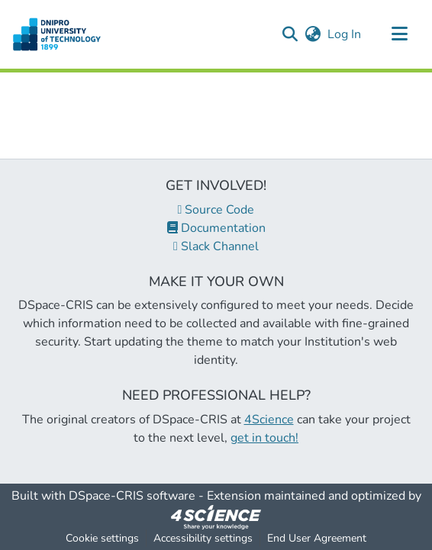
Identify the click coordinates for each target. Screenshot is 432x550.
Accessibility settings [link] (203, 538)
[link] (216, 516)
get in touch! (264, 437)
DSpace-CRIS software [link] (132, 495)
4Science (269, 419)
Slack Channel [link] (216, 246)
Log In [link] (345, 34)
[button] (56, 34)
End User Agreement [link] (316, 538)
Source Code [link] (216, 209)
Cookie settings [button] (102, 538)
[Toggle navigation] (399, 34)
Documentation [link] (216, 228)
